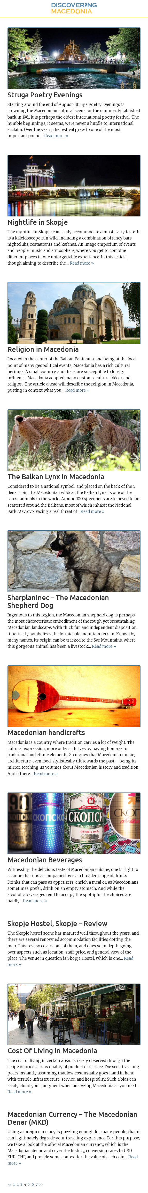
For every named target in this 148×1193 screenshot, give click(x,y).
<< (9, 1184)
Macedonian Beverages (44, 860)
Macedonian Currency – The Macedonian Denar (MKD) (72, 1118)
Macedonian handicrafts (46, 732)
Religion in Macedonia (43, 349)
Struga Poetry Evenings (44, 95)
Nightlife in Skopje (37, 222)
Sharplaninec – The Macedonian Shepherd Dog (58, 601)
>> (41, 1184)
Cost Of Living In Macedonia (52, 1050)
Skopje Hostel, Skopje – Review (57, 923)
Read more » (56, 135)
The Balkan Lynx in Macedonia (55, 477)
